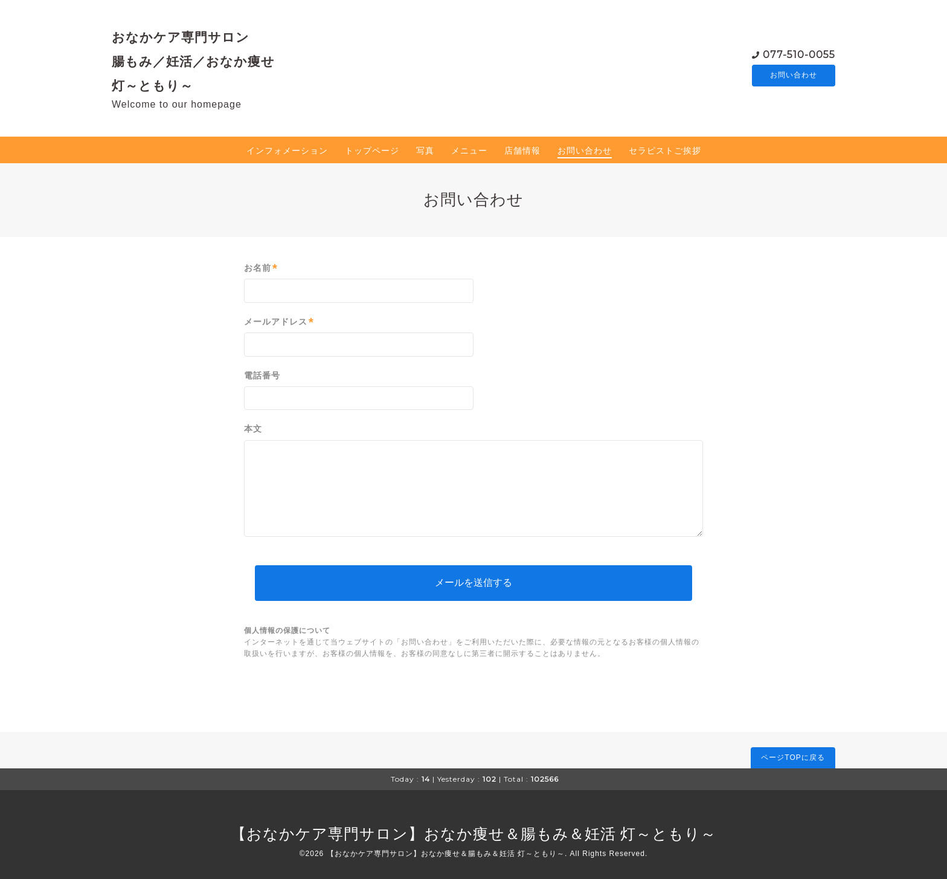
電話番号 (262, 375)
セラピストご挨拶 (665, 150)
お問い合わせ (793, 75)
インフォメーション (287, 150)
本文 (253, 428)
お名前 (261, 268)
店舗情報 (522, 150)
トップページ (372, 150)
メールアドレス (279, 322)
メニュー (469, 150)
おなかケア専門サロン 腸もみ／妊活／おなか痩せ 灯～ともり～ (193, 61)
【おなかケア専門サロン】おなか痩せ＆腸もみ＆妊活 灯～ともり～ (474, 833)
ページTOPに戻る (792, 757)
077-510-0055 (799, 54)
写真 (425, 150)
